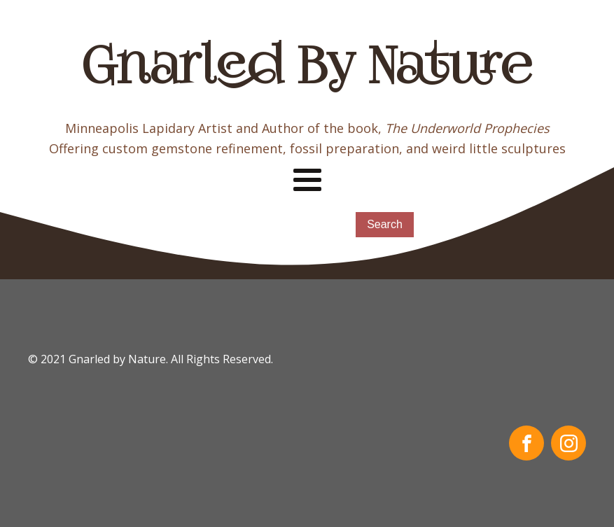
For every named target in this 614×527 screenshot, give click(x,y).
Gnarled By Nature (307, 69)
